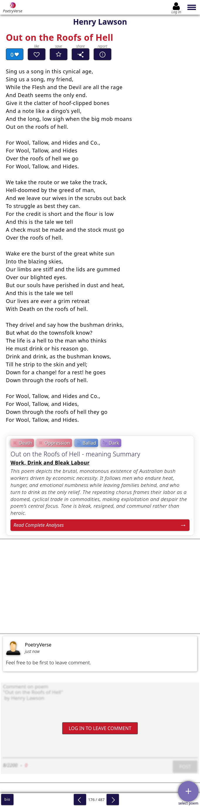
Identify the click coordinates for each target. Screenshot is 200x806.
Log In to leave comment (100, 728)
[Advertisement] (100, 586)
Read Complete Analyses (38, 525)
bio (7, 799)
